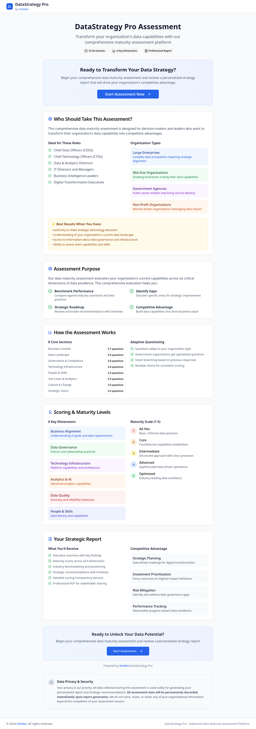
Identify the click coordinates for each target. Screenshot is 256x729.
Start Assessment (128, 651)
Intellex (24, 9)
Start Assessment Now (128, 94)
